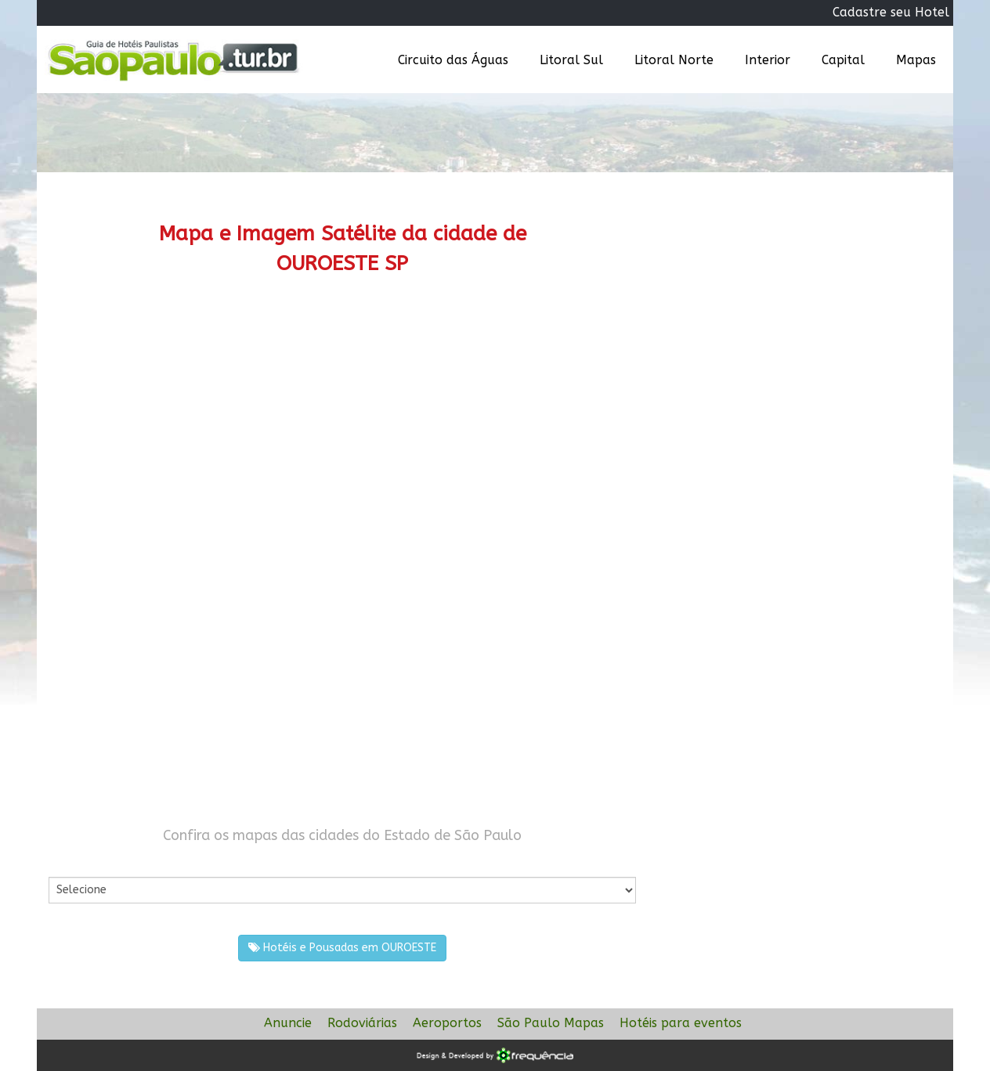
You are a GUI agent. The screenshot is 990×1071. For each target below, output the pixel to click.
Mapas (916, 59)
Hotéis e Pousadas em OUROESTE (342, 947)
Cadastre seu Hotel (891, 12)
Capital (843, 59)
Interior (767, 59)
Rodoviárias (362, 1022)
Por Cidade (76, 861)
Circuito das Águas (453, 59)
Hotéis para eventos (681, 1022)
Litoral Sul (571, 59)
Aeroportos (447, 1022)
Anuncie (288, 1022)
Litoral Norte (674, 59)
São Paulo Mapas (550, 1022)
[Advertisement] (342, 426)
